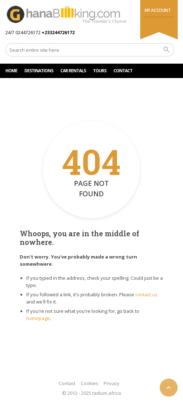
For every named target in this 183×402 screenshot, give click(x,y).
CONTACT (122, 71)
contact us (146, 294)
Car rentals (73, 71)
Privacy (111, 383)
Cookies (89, 383)
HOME (11, 71)
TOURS (99, 71)
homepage (38, 318)
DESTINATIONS (38, 71)
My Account (158, 10)
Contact (67, 383)
